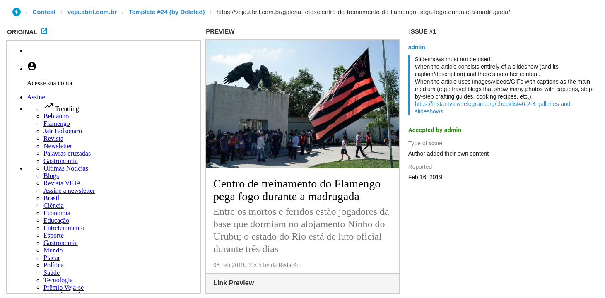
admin (416, 47)
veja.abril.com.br (92, 11)
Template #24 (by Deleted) (167, 11)
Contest (44, 11)
